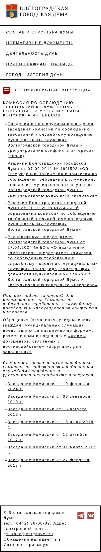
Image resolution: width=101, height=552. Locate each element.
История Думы (45, 75)
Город (14, 75)
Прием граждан (26, 64)
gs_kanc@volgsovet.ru (28, 534)
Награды (62, 64)
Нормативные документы (39, 43)
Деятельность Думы (32, 53)
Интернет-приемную (26, 545)
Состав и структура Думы (39, 32)
